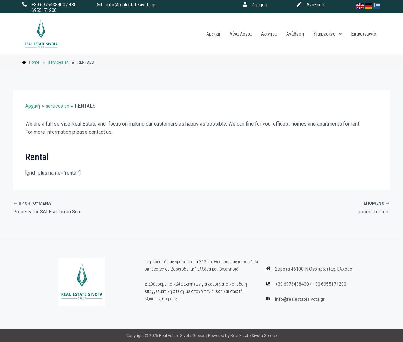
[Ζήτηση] (244, 4)
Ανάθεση (315, 4)
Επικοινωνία (363, 34)
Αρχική (213, 34)
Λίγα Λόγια (241, 34)
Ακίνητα (269, 34)
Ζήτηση (259, 4)
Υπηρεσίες (327, 34)
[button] (327, 34)
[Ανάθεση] (299, 4)
